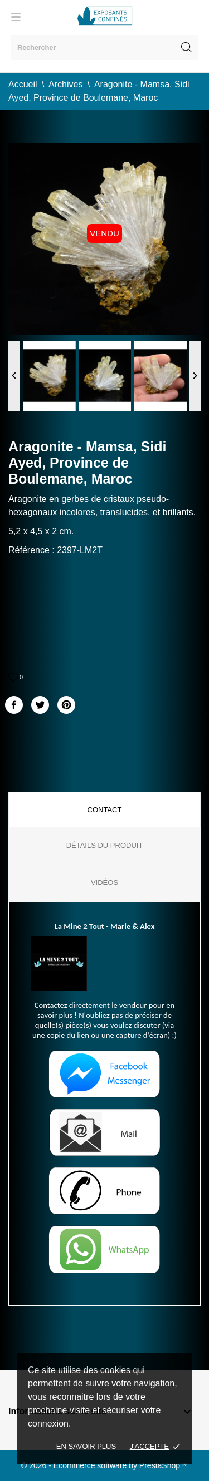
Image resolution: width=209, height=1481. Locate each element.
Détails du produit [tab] (104, 845)
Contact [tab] (105, 810)
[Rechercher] (104, 47)
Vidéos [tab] (104, 882)
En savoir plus (86, 1446)
